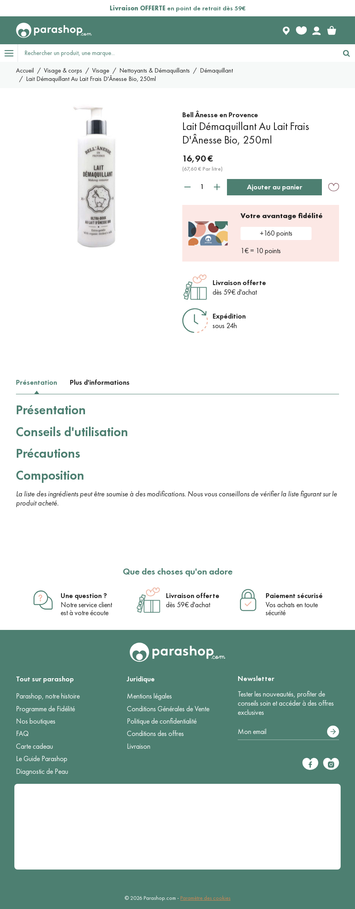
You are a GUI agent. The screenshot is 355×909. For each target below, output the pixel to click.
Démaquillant (216, 70)
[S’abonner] (333, 732)
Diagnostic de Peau (42, 771)
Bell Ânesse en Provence (220, 114)
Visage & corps (63, 70)
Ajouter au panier (274, 187)
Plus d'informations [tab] (100, 382)
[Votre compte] (316, 30)
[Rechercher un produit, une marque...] (178, 53)
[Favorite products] (301, 30)
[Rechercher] (346, 53)
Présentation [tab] (36, 382)
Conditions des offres (155, 733)
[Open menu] (9, 53)
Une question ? (84, 595)
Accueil (25, 70)
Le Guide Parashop (41, 758)
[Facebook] (310, 764)
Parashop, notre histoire (48, 696)
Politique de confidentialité (162, 721)
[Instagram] (331, 764)
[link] (331, 30)
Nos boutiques (35, 721)
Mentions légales (149, 696)
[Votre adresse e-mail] (288, 732)
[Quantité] (202, 187)
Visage (100, 70)
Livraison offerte (239, 282)
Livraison (138, 746)
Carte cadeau (34, 746)
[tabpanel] (177, 455)
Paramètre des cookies (205, 898)
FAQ (22, 733)
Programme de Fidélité (45, 708)
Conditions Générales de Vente (168, 708)
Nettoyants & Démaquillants (154, 70)
